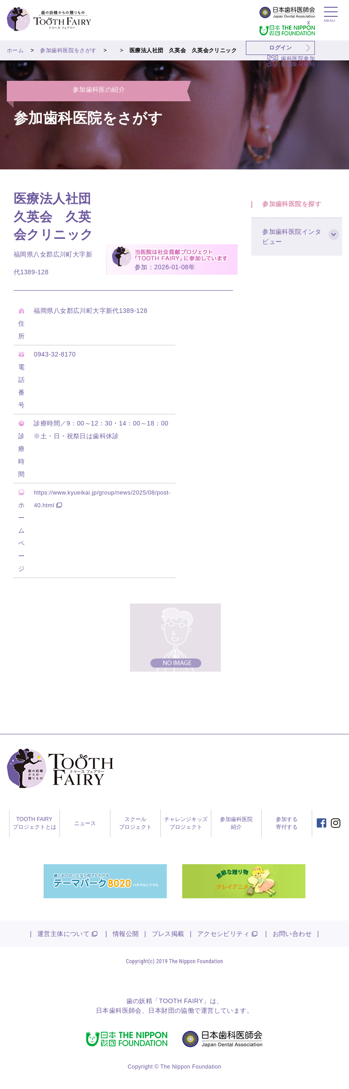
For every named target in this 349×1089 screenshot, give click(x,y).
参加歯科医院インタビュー (294, 244)
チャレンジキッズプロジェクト (186, 823)
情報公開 (126, 933)
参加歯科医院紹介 (236, 823)
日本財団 (161, 1010)
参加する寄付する (287, 823)
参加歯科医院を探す (294, 206)
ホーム (15, 50)
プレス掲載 (168, 933)
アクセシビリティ (223, 933)
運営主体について (63, 933)
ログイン (280, 48)
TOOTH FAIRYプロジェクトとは (34, 823)
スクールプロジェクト (135, 823)
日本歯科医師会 (119, 1010)
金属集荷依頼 (298, 64)
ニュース (85, 823)
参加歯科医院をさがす (68, 50)
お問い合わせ (292, 933)
